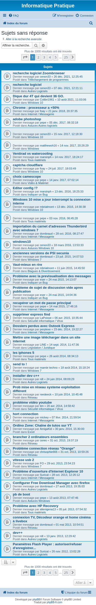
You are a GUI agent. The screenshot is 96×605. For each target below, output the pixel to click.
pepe (43, 122)
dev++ (18, 533)
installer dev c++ (26, 376)
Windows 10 (35, 102)
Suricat (44, 474)
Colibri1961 (47, 99)
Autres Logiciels (38, 91)
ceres (43, 440)
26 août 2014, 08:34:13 (63, 356)
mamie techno (49, 367)
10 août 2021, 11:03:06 (71, 99)
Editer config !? (25, 188)
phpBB (36, 599)
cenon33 (45, 76)
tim (42, 405)
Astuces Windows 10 (41, 248)
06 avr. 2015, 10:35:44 (68, 317)
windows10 (22, 242)
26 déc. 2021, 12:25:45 (68, 76)
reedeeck (45, 394)
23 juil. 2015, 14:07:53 (69, 256)
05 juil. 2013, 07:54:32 (73, 509)
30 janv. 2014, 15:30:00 (69, 428)
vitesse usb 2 (23, 460)
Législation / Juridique (41, 347)
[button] (25, 57)
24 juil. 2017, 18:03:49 (62, 168)
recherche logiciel (27, 85)
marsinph (45, 157)
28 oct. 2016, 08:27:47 (70, 233)
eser (42, 279)
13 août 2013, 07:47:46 (63, 497)
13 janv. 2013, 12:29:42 (61, 536)
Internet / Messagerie (41, 114)
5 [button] (56, 57)
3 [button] (44, 57)
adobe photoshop (27, 119)
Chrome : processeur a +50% (36, 108)
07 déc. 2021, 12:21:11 (68, 88)
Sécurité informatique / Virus (45, 320)
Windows (33, 148)
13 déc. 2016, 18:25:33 (69, 191)
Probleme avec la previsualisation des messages (52, 276)
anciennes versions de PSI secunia (41, 253)
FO (42, 463)
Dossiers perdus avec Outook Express (43, 326)
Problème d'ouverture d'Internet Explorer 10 (48, 471)
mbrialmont (47, 206)
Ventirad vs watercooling (32, 153)
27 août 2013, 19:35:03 (70, 486)
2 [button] (38, 57)
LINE (43, 344)
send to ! (20, 364)
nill (41, 379)
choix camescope (27, 176)
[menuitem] (13, 16)
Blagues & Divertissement (44, 271)
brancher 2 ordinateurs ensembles (40, 437)
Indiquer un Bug (38, 194)
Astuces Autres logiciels (42, 125)
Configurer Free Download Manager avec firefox (51, 483)
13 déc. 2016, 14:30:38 (71, 206)
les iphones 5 (23, 353)
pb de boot (21, 494)
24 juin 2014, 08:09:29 (60, 379)
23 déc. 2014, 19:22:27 (68, 329)
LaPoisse (45, 317)
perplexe (45, 329)
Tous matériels (37, 160)
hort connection (25, 414)
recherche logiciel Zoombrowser (39, 73)
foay (42, 111)
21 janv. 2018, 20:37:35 (63, 111)
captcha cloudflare (28, 165)
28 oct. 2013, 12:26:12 (66, 474)
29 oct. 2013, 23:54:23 (61, 463)
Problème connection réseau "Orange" (44, 448)
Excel (31, 431)
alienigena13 (48, 509)
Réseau (32, 397)
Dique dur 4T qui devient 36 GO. (38, 96)
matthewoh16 (48, 145)
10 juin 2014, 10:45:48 (68, 394)
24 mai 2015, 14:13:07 (62, 279)
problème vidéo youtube (32, 402)
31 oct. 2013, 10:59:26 (75, 451)
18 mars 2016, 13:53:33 (68, 245)
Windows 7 (34, 259)
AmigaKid (46, 428)
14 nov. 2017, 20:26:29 (74, 145)
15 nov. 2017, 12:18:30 (68, 134)
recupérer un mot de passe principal (42, 303)
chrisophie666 (49, 451)
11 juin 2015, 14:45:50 (71, 268)
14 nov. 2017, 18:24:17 (69, 157)
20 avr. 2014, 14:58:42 (61, 405)
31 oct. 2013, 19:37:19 (64, 440)
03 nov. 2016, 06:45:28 (63, 218)
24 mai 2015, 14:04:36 (62, 294)
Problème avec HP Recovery (35, 506)
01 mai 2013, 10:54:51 (70, 524)
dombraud (46, 233)
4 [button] (50, 57)
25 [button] (66, 57)
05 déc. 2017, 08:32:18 (63, 122)
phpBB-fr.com (54, 602)
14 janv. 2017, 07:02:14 (64, 180)
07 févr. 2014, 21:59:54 (66, 417)
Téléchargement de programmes (48, 79)
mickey (44, 417)
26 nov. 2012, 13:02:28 (66, 551)
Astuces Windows (39, 500)
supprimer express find (31, 314)
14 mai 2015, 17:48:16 (63, 306)
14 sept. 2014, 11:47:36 (64, 344)
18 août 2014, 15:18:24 (75, 367)
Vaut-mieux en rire (27, 265)
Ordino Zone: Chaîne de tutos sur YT (42, 425)
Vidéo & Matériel (38, 183)
